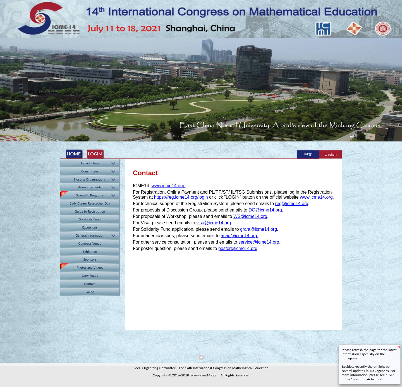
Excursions (89, 227)
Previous (5, 87)
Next (396, 87)
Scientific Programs (90, 195)
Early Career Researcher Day (90, 203)
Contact (90, 283)
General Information (89, 235)
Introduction (90, 163)
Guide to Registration (90, 211)
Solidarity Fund (89, 219)
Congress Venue (89, 243)
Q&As (89, 292)
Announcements (90, 187)
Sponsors (89, 259)
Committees (90, 171)
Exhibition (90, 251)
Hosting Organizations (90, 179)
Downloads (90, 275)
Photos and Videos (89, 267)
